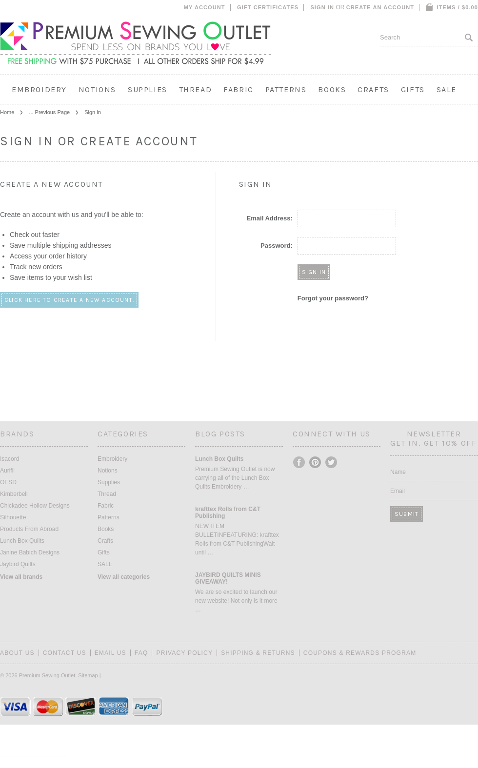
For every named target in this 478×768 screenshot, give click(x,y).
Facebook (299, 462)
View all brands (21, 576)
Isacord (9, 458)
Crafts (373, 89)
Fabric (238, 89)
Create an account (380, 7)
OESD (8, 482)
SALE (447, 89)
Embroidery (39, 89)
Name (398, 472)
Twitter (332, 462)
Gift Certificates (268, 7)
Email (397, 491)
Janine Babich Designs (30, 552)
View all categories (124, 576)
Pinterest (315, 462)
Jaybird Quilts (18, 564)
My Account (204, 7)
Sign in (322, 7)
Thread (195, 89)
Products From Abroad (29, 529)
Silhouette (13, 517)
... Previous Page (49, 112)
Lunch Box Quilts (22, 540)
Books (332, 89)
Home (7, 112)
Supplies (147, 89)
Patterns (286, 89)
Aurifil (7, 470)
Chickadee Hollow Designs (35, 505)
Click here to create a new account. (69, 299)
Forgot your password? (333, 298)
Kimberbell (14, 494)
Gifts (413, 89)
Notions (97, 89)
